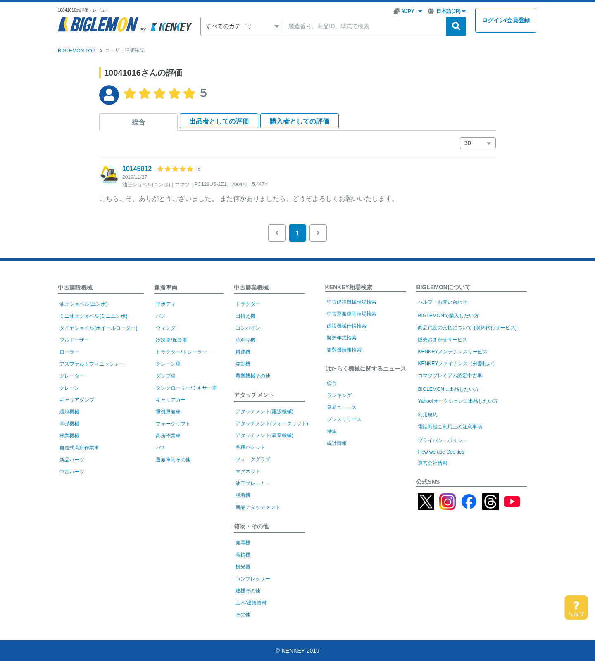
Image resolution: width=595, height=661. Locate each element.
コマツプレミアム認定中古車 (450, 375)
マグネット (248, 471)
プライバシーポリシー (442, 440)
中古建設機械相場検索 (351, 302)
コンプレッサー (253, 579)
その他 (243, 615)
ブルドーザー (74, 340)
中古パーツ (72, 472)
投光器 (243, 567)
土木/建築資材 (251, 603)
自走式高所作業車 (79, 448)
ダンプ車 (166, 376)
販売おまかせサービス (442, 339)
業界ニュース (342, 407)
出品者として (219, 121)
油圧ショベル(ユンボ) (83, 304)
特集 (332, 431)
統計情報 (337, 443)
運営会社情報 (432, 463)
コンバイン (248, 328)
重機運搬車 (168, 412)
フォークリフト (173, 424)
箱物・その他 (251, 526)
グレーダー (72, 376)
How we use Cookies (441, 452)
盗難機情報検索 (344, 350)
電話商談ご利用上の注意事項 (450, 427)
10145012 (137, 168)
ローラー (69, 352)
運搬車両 (165, 287)
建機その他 (248, 591)
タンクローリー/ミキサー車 (186, 388)
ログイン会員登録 (506, 20)
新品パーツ (72, 460)
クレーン (69, 388)
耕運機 (243, 352)
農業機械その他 (253, 376)
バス (161, 448)
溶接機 (243, 555)
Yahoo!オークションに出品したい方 (457, 401)
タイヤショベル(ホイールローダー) (98, 328)
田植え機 (245, 316)
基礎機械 (69, 424)
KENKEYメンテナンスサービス (453, 351)
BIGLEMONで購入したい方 (448, 316)
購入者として (299, 121)
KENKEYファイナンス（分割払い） (457, 363)
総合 (138, 122)
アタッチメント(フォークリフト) (272, 423)
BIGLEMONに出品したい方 (448, 389)
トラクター (248, 304)
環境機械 (69, 412)
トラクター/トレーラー (181, 352)
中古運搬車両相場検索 (351, 314)
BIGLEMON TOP (76, 51)
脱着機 (243, 495)
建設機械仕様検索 (347, 326)
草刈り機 (245, 340)
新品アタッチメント (258, 507)
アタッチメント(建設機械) (264, 411)
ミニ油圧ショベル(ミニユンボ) (93, 316)
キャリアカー (171, 400)
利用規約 (428, 415)
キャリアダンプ (77, 400)
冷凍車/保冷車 (171, 340)
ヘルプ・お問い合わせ (442, 302)
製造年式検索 (342, 338)
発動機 (243, 364)
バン (161, 316)
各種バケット (250, 447)
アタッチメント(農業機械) (264, 435)
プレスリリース (344, 419)
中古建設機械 (75, 287)
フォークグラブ (253, 459)
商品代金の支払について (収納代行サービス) (467, 327)
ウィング (166, 328)
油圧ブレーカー (253, 483)
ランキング (339, 395)
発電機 (243, 543)
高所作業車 (168, 436)
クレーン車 (168, 364)
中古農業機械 (251, 287)
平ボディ (166, 304)
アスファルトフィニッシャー (92, 364)
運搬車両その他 (173, 460)
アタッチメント (254, 395)
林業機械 (69, 436)
